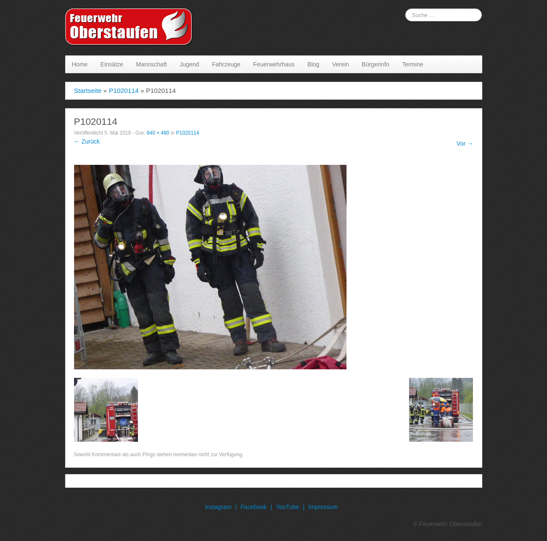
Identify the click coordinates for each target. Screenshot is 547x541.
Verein (340, 64)
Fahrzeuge (226, 64)
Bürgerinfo (375, 64)
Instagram (218, 507)
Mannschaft (151, 64)
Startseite (88, 90)
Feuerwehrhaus (274, 64)
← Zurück (87, 141)
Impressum (323, 507)
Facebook (253, 507)
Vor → (465, 143)
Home (80, 64)
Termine (412, 64)
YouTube (287, 507)
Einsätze (111, 64)
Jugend (189, 64)
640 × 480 (157, 133)
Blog (313, 64)
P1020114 (124, 90)
